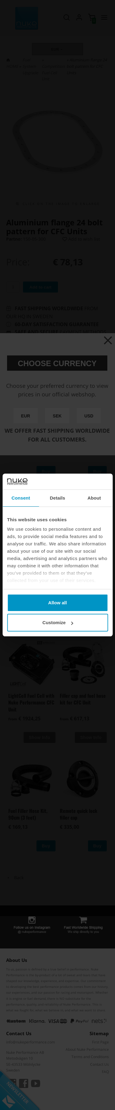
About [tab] (94, 497)
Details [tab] (57, 497)
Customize (57, 622)
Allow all (57, 602)
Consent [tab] (20, 497)
